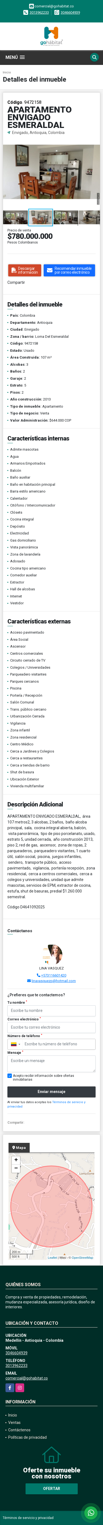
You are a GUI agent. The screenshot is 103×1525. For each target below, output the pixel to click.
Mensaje (15, 1052)
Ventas (14, 1422)
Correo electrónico (24, 1019)
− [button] (16, 1169)
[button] (95, 140)
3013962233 (39, 12)
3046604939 (70, 12)
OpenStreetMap (82, 1257)
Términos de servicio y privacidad (28, 1518)
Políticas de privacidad (27, 1437)
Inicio (7, 72)
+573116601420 (53, 975)
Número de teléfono (24, 1036)
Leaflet (52, 1257)
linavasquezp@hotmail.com (54, 981)
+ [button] (16, 1160)
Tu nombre (17, 1002)
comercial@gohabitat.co (26, 1378)
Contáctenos (19, 1430)
